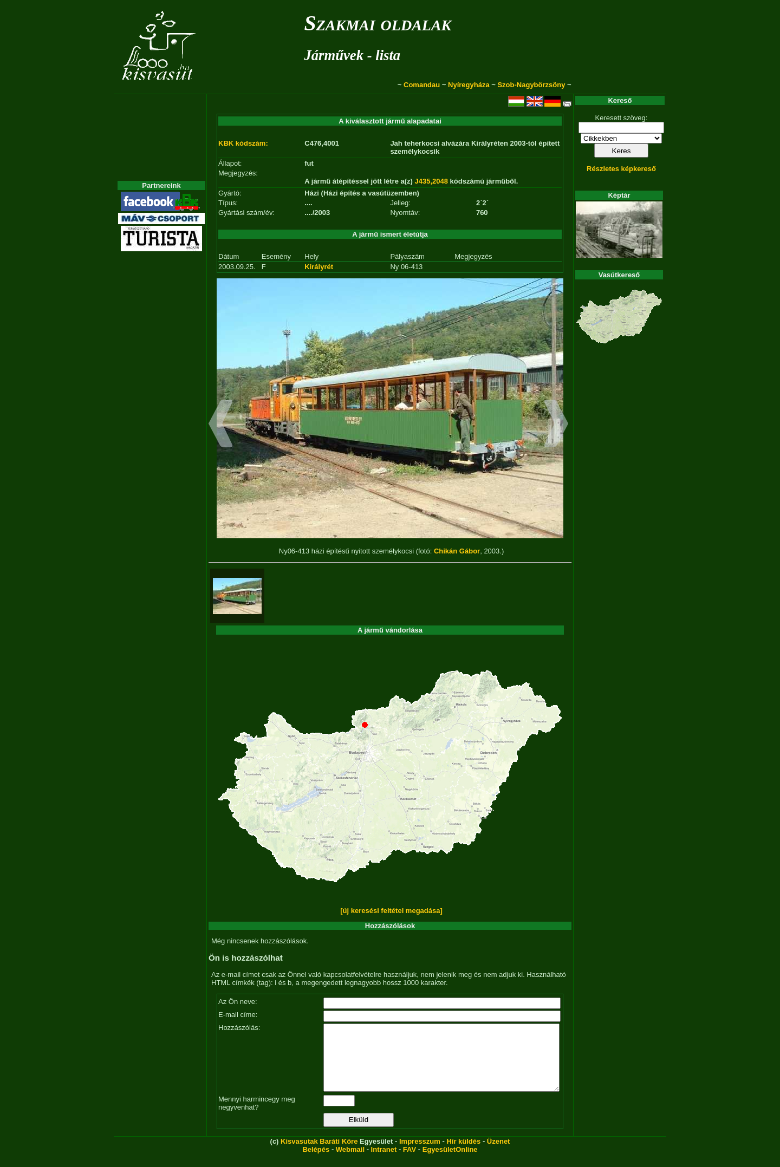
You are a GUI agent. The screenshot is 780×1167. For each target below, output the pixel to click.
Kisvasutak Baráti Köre (319, 1154)
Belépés (315, 1162)
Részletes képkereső (621, 169)
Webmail (350, 1162)
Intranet (384, 1162)
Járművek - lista (352, 55)
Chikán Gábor (457, 551)
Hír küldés (463, 1154)
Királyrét (318, 267)
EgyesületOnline (450, 1162)
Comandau (422, 85)
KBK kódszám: (243, 143)
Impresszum (419, 1154)
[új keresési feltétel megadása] (391, 911)
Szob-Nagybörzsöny (531, 85)
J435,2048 (431, 181)
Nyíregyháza (469, 85)
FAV (409, 1162)
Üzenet (498, 1154)
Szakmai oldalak (377, 23)
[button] (221, 425)
